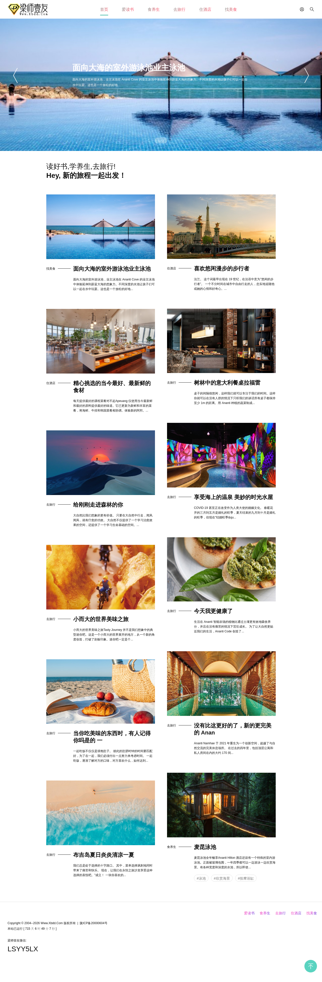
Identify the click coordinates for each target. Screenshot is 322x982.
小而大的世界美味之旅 (101, 619)
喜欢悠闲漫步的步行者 (221, 268)
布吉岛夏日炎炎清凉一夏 (103, 855)
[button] (16, 75)
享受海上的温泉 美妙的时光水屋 (233, 497)
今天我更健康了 (213, 611)
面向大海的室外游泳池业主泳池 (112, 269)
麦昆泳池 (205, 847)
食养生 (154, 9)
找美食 (231, 9)
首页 (104, 9)
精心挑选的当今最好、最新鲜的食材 (112, 386)
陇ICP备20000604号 (93, 923)
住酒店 (205, 9)
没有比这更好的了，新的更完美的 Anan (232, 729)
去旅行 (179, 9)
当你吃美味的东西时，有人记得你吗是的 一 (112, 737)
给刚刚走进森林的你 (98, 505)
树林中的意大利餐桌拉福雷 (227, 383)
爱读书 (128, 9)
